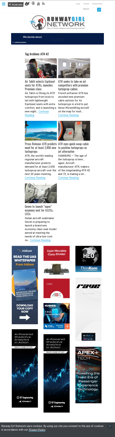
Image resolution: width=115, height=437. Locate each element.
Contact (86, 4)
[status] (109, 426)
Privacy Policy (97, 4)
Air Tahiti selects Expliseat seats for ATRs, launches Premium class (40, 85)
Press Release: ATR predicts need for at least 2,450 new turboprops (41, 147)
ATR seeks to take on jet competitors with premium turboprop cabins (73, 85)
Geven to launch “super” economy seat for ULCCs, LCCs (39, 210)
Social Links (17, 5)
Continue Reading (68, 115)
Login (78, 4)
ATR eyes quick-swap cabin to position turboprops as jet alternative (73, 147)
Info (26, 4)
